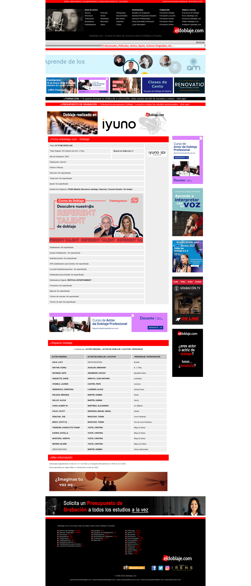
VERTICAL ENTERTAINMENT (79, 280)
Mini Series (120, 19)
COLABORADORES (90, 2)
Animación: (131, 536)
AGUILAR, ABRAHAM (97, 368)
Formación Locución (167, 16)
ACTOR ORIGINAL (93, 349)
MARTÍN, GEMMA (95, 395)
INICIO (66, 2)
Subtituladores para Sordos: (69, 544)
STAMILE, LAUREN (60, 384)
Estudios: (96, 531)
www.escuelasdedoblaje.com (152, 580)
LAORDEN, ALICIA (95, 389)
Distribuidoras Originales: (103, 536)
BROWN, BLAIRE (59, 444)
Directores (89, 16)
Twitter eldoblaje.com (190, 21)
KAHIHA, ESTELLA (60, 433)
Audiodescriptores (65, 542)
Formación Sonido (167, 19)
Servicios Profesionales (141, 19)
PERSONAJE (137, 349)
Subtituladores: (64, 540)
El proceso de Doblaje (190, 13)
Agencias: (97, 540)
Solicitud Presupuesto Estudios (144, 16)
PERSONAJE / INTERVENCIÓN (147, 357)
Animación (105, 19)
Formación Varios (166, 21)
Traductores (89, 19)
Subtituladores (90, 24)
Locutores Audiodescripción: (69, 546)
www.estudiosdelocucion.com (128, 580)
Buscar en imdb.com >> (123, 151)
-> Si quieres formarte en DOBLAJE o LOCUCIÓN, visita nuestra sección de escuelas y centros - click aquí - (126, 98)
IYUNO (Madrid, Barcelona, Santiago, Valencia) (87, 189)
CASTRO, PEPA (94, 384)
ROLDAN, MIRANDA (60, 395)
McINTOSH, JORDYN (61, 438)
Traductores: (63, 538)
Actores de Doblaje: (66, 531)
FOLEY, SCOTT (58, 411)
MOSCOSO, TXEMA (96, 417)
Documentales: (132, 538)
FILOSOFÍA (123, 2)
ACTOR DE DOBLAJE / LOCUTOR (116, 349)
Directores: (62, 534)
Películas (104, 13)
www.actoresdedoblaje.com (81, 580)
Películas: (130, 531)
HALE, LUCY (57, 362)
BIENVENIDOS (76, 2)
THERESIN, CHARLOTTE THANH (66, 427)
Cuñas (118, 24)
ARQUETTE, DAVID (60, 378)
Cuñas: (129, 554)
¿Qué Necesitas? (139, 24)
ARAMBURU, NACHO (96, 373)
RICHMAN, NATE (59, 373)
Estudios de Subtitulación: (103, 532)
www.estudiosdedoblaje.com (104, 580)
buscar (200, 42)
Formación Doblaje (167, 13)
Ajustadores (89, 21)
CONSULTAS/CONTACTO (108, 2)
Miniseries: (130, 546)
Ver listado (127, 189)
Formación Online (167, 24)
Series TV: (130, 532)
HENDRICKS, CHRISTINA (62, 389)
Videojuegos (121, 13)
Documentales (121, 16)
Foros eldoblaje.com (190, 16)
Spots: (129, 552)
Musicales (104, 21)
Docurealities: (132, 540)
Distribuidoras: (98, 534)
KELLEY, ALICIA (59, 400)
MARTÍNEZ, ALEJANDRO (98, 406)
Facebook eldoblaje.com (191, 19)
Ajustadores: (63, 536)
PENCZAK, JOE (58, 417)
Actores (88, 13)
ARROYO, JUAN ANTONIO (99, 378)
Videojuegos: (131, 550)
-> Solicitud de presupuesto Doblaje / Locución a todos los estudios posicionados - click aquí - (125, 104)
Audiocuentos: (132, 544)
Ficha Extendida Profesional (143, 21)
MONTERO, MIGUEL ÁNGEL (99, 411)
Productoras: (98, 538)
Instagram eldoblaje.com (191, 24)
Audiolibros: (131, 542)
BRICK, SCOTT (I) (59, 422)
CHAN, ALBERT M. (60, 406)
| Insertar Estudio (114, 189)
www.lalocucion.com (173, 580)
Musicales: (130, 534)
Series (103, 16)
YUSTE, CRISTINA (95, 427)
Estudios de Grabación (141, 13)
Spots (103, 24)
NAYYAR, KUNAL (59, 368)
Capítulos (119, 21)
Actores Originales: (66, 532)
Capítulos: (130, 548)
